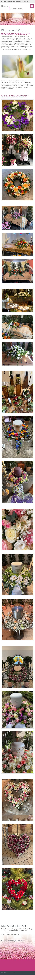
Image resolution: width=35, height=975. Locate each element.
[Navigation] (32, 6)
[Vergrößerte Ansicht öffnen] (17, 66)
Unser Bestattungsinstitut (11, 940)
